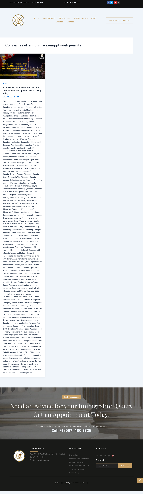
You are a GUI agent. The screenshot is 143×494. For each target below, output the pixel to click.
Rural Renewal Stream (76, 462)
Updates (60, 22)
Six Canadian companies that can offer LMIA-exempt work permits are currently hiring (22, 90)
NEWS (93, 18)
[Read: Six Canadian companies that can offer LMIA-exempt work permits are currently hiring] (22, 66)
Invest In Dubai (49, 18)
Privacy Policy (74, 472)
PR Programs (65, 18)
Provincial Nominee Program (79, 458)
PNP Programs (80, 18)
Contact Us (71, 22)
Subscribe (125, 466)
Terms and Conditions (76, 469)
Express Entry (74, 455)
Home (36, 18)
